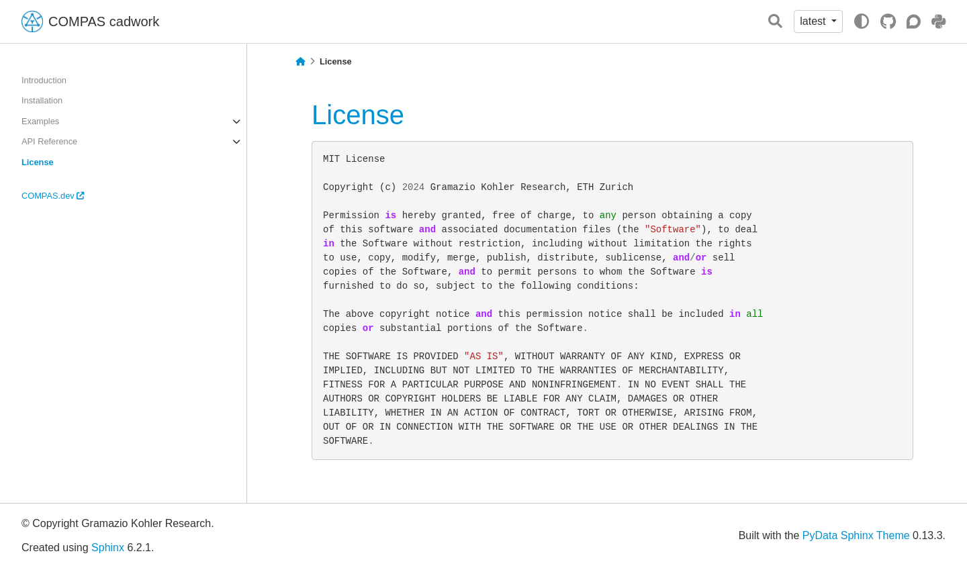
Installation (41, 100)
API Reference (49, 141)
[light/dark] (861, 21)
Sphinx (107, 547)
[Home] (300, 61)
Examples (40, 121)
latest (814, 21)
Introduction (43, 80)
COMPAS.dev (52, 196)
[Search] (775, 22)
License (37, 162)
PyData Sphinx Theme (856, 535)
